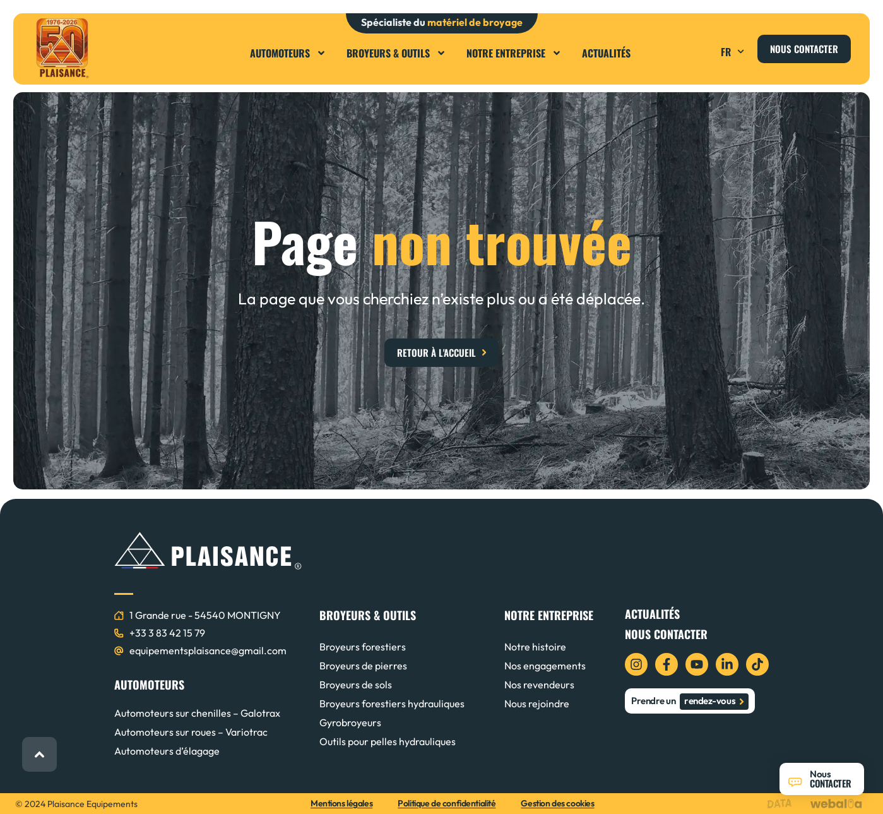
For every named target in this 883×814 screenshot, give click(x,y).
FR (734, 52)
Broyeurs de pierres (363, 665)
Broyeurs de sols (355, 684)
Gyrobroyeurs (350, 722)
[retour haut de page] (39, 754)
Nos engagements (545, 665)
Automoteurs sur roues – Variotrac (191, 732)
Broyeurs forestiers (362, 646)
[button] (703, 48)
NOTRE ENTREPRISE (548, 615)
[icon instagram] (636, 664)
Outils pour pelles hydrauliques (387, 741)
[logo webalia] (839, 803)
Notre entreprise (514, 53)
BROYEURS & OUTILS (367, 615)
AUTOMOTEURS (149, 684)
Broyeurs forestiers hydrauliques (392, 703)
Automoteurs (288, 53)
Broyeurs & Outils (396, 53)
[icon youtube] (696, 664)
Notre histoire (535, 646)
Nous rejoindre (536, 703)
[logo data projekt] (782, 803)
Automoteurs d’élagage (167, 751)
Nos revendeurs (539, 684)
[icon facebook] (666, 664)
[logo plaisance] (62, 48)
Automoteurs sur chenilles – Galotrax (197, 713)
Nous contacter (666, 634)
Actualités (606, 53)
